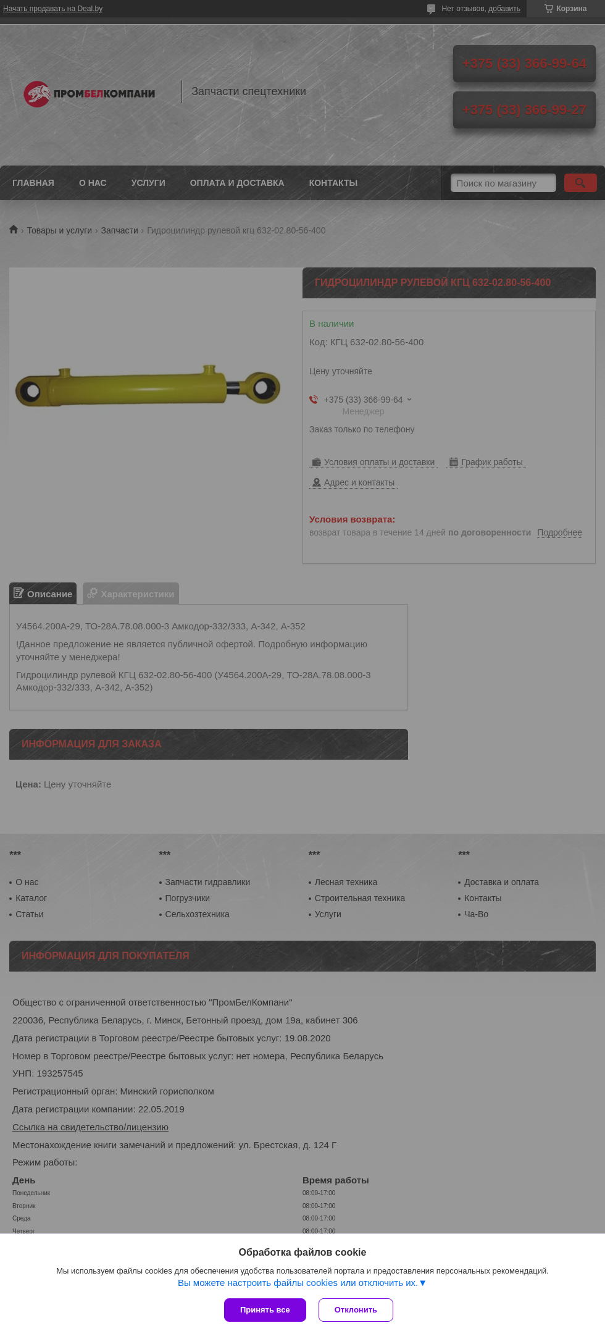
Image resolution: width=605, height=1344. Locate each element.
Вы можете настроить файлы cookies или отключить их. (298, 1282)
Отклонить (356, 1309)
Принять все (265, 1309)
